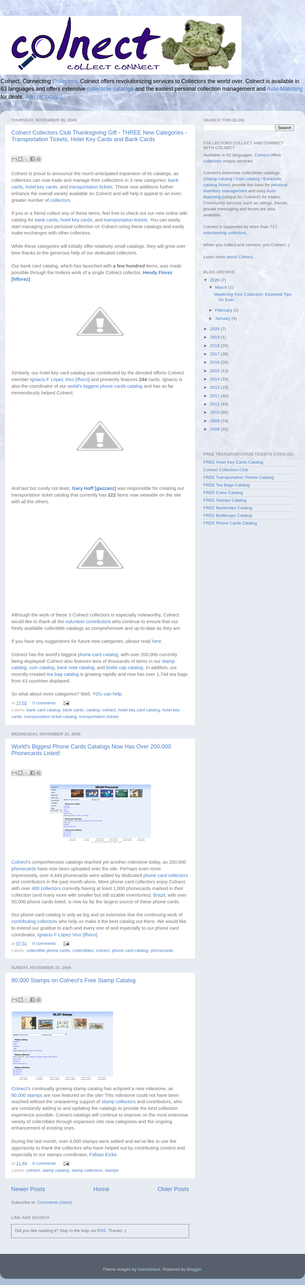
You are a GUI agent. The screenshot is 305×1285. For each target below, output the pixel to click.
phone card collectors (165, 875)
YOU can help (106, 693)
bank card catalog (43, 710)
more (224, 184)
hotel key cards (42, 186)
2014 (215, 379)
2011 (215, 404)
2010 (215, 412)
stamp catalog (56, 1170)
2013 (215, 387)
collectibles (82, 950)
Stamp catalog (218, 178)
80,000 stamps (26, 1095)
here (156, 641)
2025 (215, 328)
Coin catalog (248, 178)
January (223, 318)
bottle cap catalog (124, 667)
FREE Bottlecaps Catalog (227, 515)
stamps (112, 1170)
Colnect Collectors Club (225, 469)
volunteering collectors (224, 232)
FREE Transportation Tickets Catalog (238, 477)
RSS (101, 1230)
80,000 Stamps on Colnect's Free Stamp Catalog (73, 980)
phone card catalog (98, 654)
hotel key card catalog (139, 710)
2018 (215, 345)
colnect (109, 710)
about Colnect (240, 256)
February (224, 310)
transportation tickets (91, 186)
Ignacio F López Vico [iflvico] (60, 379)
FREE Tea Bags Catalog (226, 485)
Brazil (159, 895)
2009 (215, 420)
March (221, 287)
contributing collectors (34, 921)
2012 (215, 395)
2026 (215, 280)
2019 (215, 337)
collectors (60, 200)
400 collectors (46, 888)
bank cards (46, 219)
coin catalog (41, 667)
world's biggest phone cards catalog (105, 386)
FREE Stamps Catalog (225, 500)
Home (101, 1189)
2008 (215, 429)
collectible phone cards (48, 950)
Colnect (19, 862)
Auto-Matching (285, 89)
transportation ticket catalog (50, 716)
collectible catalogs (110, 89)
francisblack (149, 1269)
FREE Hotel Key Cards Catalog (233, 462)
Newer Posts (28, 1189)
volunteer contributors (88, 621)
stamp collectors (119, 1101)
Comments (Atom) (54, 1202)
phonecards (23, 868)
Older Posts (173, 1189)
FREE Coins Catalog (223, 492)
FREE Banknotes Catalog (227, 507)
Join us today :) (44, 97)
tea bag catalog (63, 674)
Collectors (64, 81)
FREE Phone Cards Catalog (230, 523)
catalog (93, 710)
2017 (215, 354)
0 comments (44, 703)
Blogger (194, 1269)
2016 (215, 362)
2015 (215, 370)
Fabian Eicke (103, 1154)
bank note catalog (75, 667)
